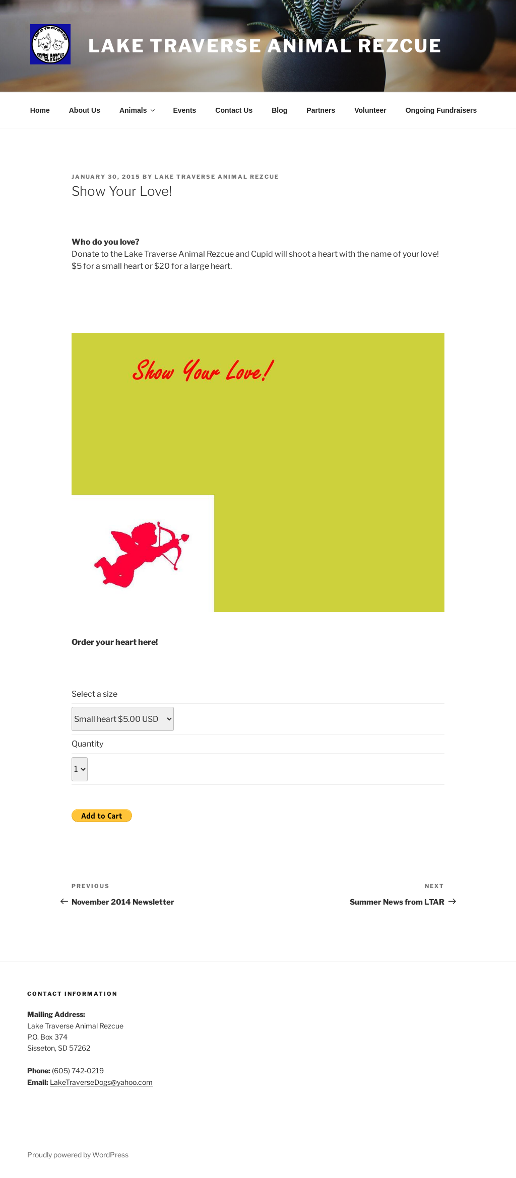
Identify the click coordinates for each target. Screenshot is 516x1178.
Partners (320, 110)
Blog (279, 110)
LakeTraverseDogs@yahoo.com (101, 1082)
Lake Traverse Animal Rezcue (265, 46)
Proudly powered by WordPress (77, 1154)
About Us (84, 110)
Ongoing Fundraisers (441, 110)
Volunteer (370, 110)
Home (40, 110)
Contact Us (233, 110)
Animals (137, 110)
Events (184, 110)
